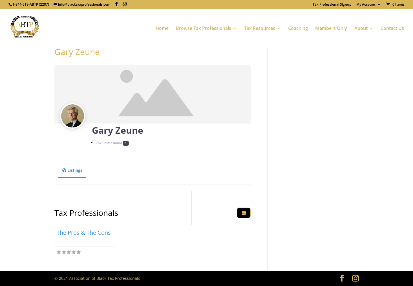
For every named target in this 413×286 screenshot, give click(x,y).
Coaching (298, 28)
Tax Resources (259, 28)
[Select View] (244, 213)
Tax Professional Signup (332, 5)
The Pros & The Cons (84, 232)
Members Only (331, 28)
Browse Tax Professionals (203, 28)
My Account (366, 5)
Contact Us (392, 28)
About (361, 28)
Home (162, 28)
